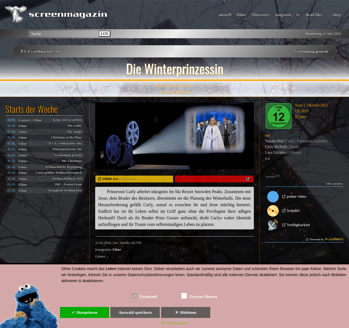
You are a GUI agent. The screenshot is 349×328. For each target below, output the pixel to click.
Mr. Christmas (72, 161)
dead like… (316, 14)
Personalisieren (174, 323)
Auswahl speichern (135, 312)
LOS (104, 33)
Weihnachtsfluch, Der (67, 179)
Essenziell (144, 295)
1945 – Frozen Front (68, 184)
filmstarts (261, 14)
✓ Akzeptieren (84, 312)
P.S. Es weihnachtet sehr (41, 51)
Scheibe (293, 211)
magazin (283, 14)
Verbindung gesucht (311, 51)
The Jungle (74, 132)
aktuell (225, 14)
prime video (296, 196)
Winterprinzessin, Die (67, 149)
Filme (37, 120)
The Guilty (74, 126)
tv (298, 14)
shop (336, 14)
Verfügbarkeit (298, 225)
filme (241, 14)
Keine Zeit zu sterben (67, 120)
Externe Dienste (199, 295)
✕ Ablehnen (185, 312)
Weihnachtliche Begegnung (63, 167)
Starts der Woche (31, 109)
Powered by (327, 239)
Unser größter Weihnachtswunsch (59, 173)
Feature (24, 120)
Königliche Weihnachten (65, 190)
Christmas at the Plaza (66, 137)
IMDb (107, 179)
